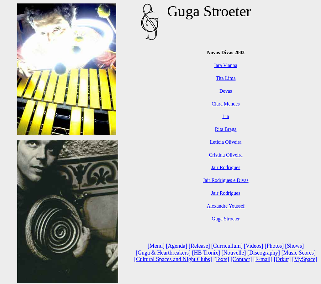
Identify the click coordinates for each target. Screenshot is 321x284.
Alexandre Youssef (226, 206)
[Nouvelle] (234, 253)
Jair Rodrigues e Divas (225, 180)
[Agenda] (177, 246)
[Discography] (264, 253)
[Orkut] (282, 259)
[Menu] (157, 246)
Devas (225, 91)
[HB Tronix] (206, 253)
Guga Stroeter (225, 218)
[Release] (199, 246)
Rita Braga (226, 129)
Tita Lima (226, 78)
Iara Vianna (225, 65)
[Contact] (241, 259)
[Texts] (221, 259)
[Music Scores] (298, 253)
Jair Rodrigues (225, 167)
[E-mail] (262, 259)
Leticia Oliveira (226, 142)
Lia (225, 116)
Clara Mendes (225, 103)
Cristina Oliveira (225, 154)
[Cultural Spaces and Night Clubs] (173, 259)
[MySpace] (304, 259)
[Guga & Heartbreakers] (164, 253)
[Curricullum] (227, 246)
